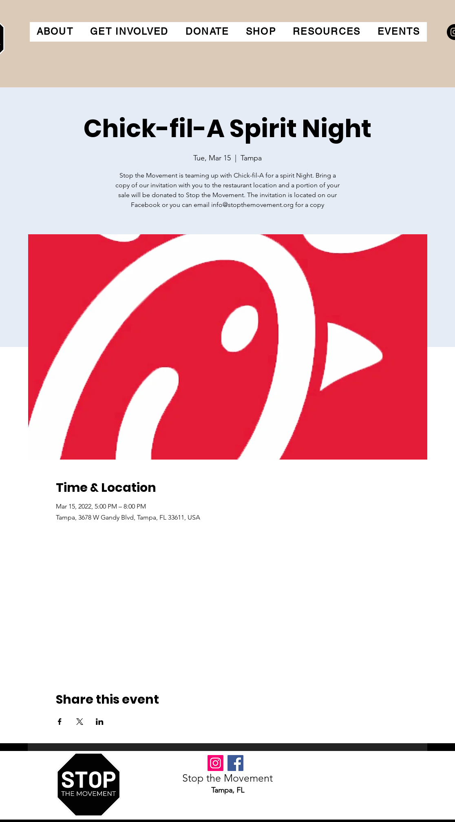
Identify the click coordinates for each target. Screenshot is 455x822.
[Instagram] (215, 763)
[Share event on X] (80, 721)
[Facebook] (235, 763)
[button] (55, 32)
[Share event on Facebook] (60, 721)
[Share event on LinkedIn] (100, 721)
